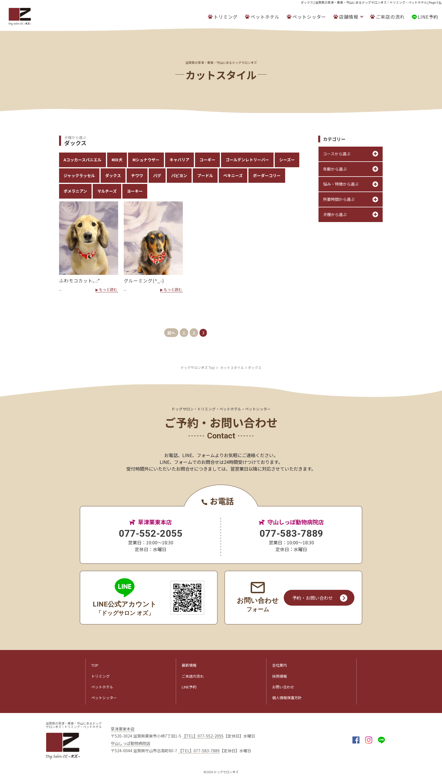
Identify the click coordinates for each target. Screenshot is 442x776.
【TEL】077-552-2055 (203, 736)
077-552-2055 (151, 533)
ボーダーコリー (267, 175)
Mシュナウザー (146, 159)
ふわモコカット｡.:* (79, 280)
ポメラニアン (75, 191)
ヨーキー (135, 191)
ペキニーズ (233, 175)
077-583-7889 (291, 533)
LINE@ (381, 740)
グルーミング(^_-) (144, 280)
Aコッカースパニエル (82, 159)
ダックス (113, 175)
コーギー (207, 159)
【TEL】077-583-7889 (199, 750)
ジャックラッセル (79, 175)
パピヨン (179, 175)
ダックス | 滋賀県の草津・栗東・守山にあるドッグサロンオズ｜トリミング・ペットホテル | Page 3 (369, 2)
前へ (171, 333)
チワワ (137, 175)
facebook (355, 740)
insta (368, 740)
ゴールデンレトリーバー (247, 159)
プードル (205, 175)
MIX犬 (117, 159)
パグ (157, 175)
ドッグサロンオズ (226, 772)
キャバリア (179, 159)
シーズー (287, 159)
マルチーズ (107, 191)
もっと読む (108, 290)
